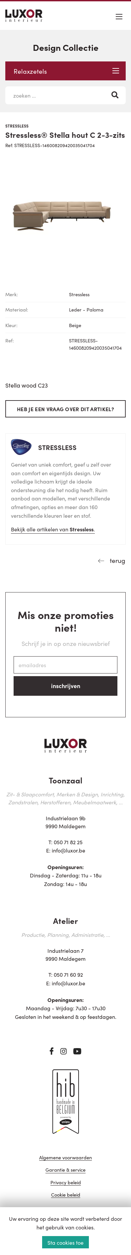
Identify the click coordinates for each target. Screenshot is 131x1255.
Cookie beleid (65, 1195)
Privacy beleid (65, 1183)
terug (116, 560)
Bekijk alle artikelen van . (53, 529)
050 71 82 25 (68, 842)
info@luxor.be (68, 850)
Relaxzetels (66, 70)
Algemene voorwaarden (65, 1158)
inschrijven (65, 685)
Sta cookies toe (65, 1242)
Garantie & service (65, 1170)
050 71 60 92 (68, 974)
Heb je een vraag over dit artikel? (65, 408)
